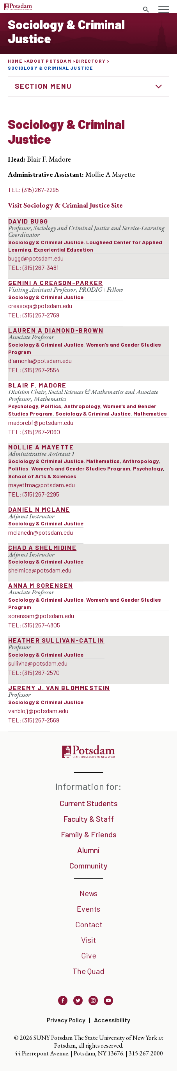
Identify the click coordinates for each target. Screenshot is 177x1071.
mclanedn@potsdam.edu (40, 532)
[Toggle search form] (146, 9)
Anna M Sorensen (40, 585)
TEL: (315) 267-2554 (34, 369)
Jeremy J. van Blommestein (59, 687)
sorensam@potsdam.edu (41, 615)
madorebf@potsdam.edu (40, 422)
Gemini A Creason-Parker (55, 282)
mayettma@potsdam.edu (41, 484)
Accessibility (112, 1019)
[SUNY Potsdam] (88, 755)
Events (88, 908)
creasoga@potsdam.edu (40, 305)
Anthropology (82, 406)
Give (88, 955)
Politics (51, 406)
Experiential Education (63, 249)
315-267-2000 (146, 1053)
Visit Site (65, 205)
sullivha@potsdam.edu (37, 663)
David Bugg (28, 221)
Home (15, 60)
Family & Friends (89, 834)
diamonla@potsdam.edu (40, 360)
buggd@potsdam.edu (36, 258)
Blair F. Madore (37, 385)
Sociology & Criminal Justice (45, 242)
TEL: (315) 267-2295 (33, 189)
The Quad (88, 971)
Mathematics (150, 413)
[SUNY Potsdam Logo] (18, 7)
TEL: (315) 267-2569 (33, 720)
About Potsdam (49, 60)
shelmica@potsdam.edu (39, 570)
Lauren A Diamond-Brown (55, 330)
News (88, 893)
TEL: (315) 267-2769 (33, 315)
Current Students (89, 803)
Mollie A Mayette (41, 447)
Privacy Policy (66, 1019)
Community (88, 865)
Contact (88, 924)
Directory (91, 60)
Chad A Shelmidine (42, 547)
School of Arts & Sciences (42, 476)
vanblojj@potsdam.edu (38, 710)
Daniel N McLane (39, 509)
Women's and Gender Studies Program (80, 468)
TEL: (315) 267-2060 (34, 431)
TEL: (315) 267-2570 (34, 672)
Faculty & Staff (88, 818)
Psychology (23, 406)
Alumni (88, 849)
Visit (88, 939)
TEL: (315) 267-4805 (34, 625)
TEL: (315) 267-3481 (33, 267)
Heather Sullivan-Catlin (56, 640)
